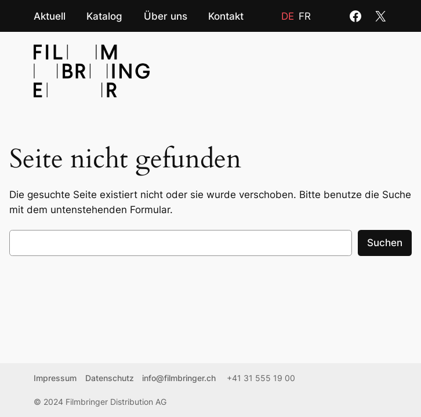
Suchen (384, 242)
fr (305, 16)
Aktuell (50, 16)
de (287, 16)
